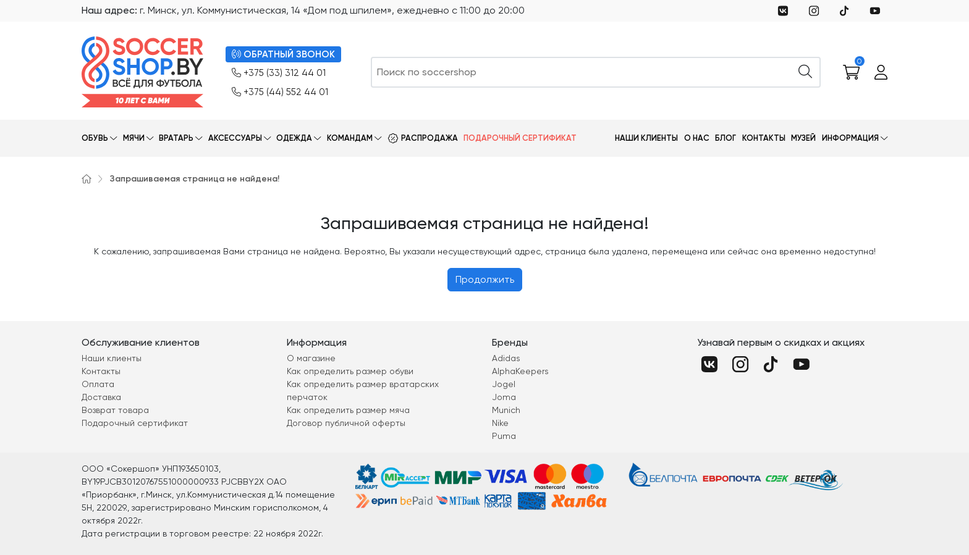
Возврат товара (115, 410)
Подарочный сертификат (520, 138)
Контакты (763, 138)
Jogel (503, 384)
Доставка (101, 397)
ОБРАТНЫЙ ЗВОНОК (283, 55)
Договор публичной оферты (346, 423)
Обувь (95, 138)
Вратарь (176, 138)
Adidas (506, 358)
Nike (500, 423)
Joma (504, 397)
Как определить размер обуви (350, 371)
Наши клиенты (646, 138)
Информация (850, 138)
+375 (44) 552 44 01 (280, 92)
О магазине (311, 358)
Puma (504, 436)
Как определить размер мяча (348, 410)
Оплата (98, 384)
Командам (350, 138)
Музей (803, 138)
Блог (725, 138)
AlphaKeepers (520, 371)
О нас (696, 138)
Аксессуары (235, 138)
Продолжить (484, 279)
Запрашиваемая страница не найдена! (194, 178)
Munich (506, 410)
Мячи (134, 138)
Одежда (294, 138)
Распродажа (429, 138)
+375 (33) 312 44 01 (279, 73)
